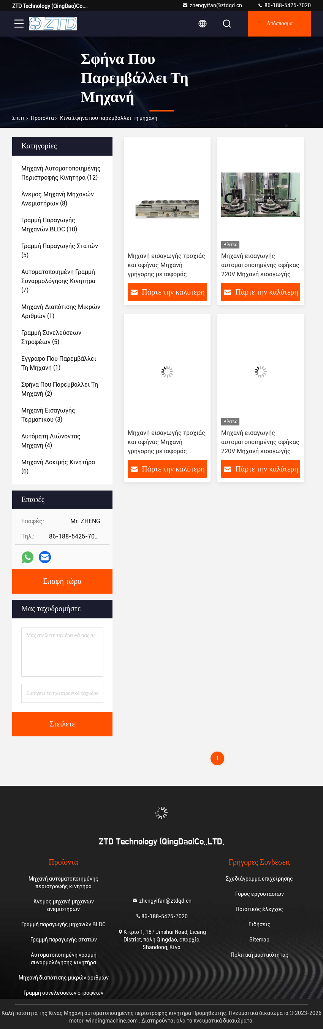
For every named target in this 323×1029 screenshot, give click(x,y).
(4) (51, 441)
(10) (49, 225)
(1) (60, 311)
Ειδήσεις (260, 924)
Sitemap (259, 940)
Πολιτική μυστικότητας (259, 955)
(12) (61, 173)
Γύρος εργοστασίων (259, 894)
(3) (48, 415)
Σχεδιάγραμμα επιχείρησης (259, 879)
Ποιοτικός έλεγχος (259, 909)
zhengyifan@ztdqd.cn (212, 5)
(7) (58, 281)
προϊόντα (42, 118)
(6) (58, 467)
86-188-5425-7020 (284, 5)
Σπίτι (18, 118)
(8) (57, 199)
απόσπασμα (279, 23)
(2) (59, 389)
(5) (59, 250)
